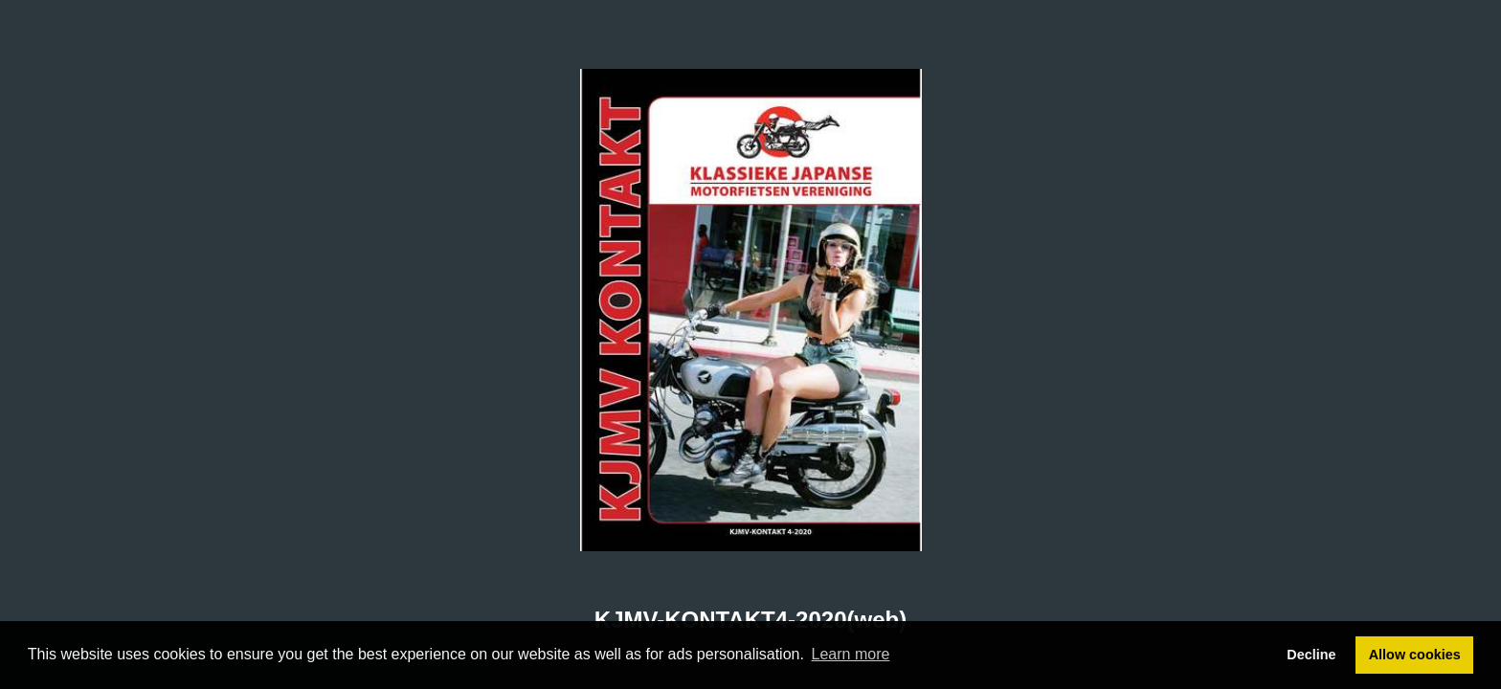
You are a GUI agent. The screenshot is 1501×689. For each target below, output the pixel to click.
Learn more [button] (851, 654)
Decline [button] (1311, 654)
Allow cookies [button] (1415, 654)
